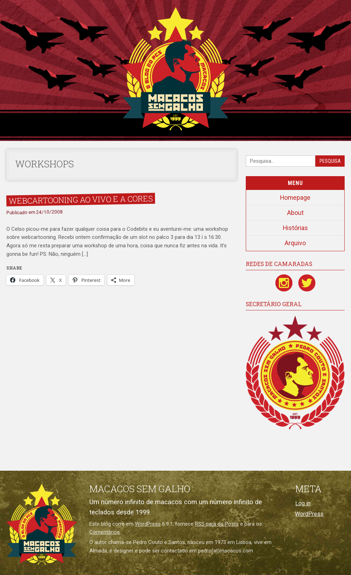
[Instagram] (283, 282)
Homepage (295, 197)
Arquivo (295, 243)
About (295, 212)
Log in (302, 503)
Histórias (295, 227)
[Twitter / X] (306, 282)
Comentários (104, 532)
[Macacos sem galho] (41, 524)
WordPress (148, 524)
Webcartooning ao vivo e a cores (80, 199)
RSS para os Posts (217, 524)
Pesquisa (330, 161)
